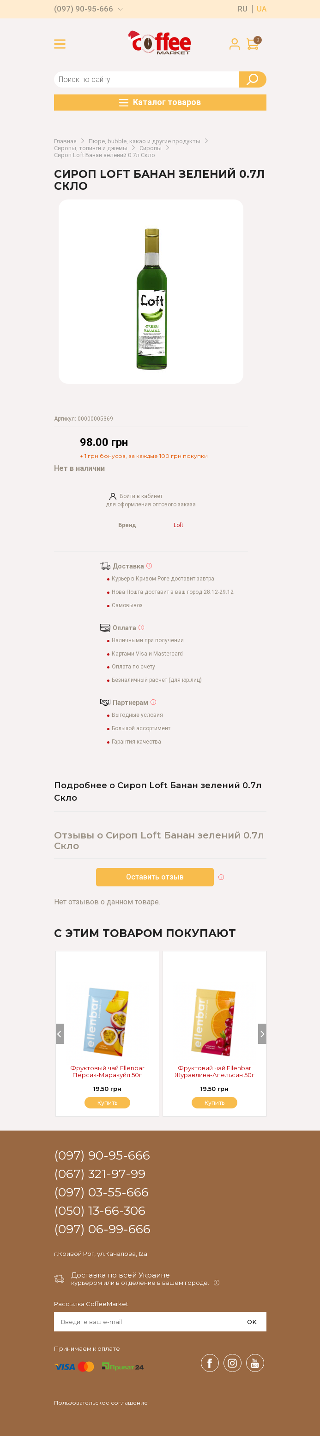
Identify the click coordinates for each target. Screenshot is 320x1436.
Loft (178, 525)
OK (252, 1321)
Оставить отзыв (155, 877)
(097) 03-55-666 (101, 1193)
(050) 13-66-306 (99, 1211)
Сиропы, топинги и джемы (90, 148)
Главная (65, 141)
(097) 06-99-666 (102, 1230)
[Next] (262, 1034)
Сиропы (150, 148)
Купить (214, 1102)
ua (261, 9)
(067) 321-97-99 (99, 1174)
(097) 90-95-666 (83, 9)
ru (243, 9)
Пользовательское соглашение (101, 1403)
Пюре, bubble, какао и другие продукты (144, 141)
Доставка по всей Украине (120, 1275)
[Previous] (60, 1034)
